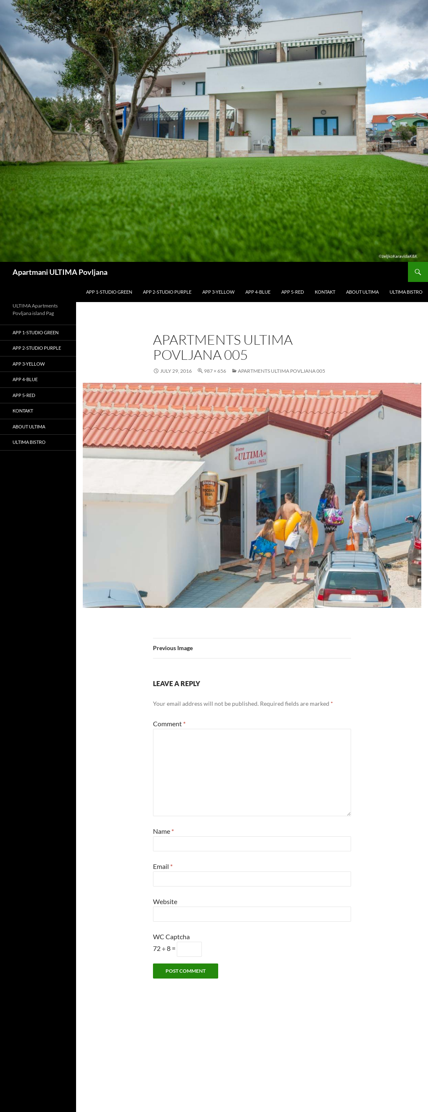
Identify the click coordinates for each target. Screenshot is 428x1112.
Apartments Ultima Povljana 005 (281, 371)
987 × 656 (215, 371)
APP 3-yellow (218, 292)
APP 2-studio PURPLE (167, 292)
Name (163, 831)
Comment (169, 724)
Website (165, 901)
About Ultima (362, 292)
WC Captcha (171, 936)
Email (163, 866)
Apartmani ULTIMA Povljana (60, 272)
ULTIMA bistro (406, 292)
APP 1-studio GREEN (109, 292)
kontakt (325, 292)
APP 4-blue (257, 292)
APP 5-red (292, 292)
